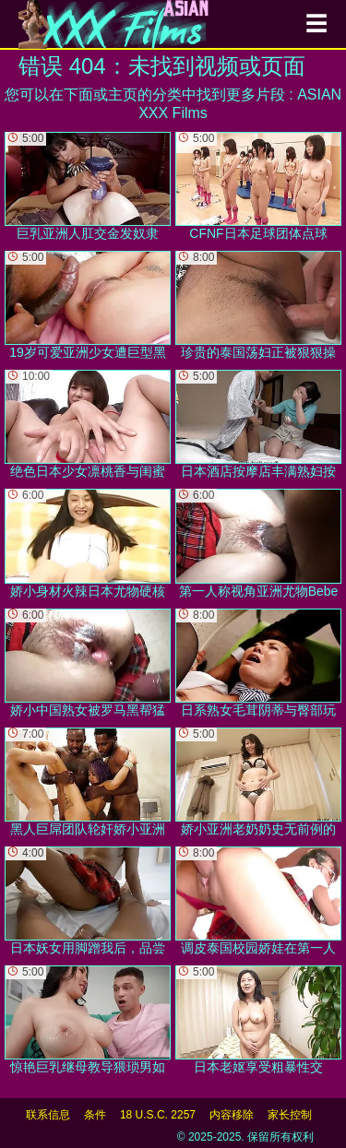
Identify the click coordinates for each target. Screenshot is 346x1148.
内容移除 (231, 1114)
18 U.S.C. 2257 (158, 1114)
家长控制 (290, 1114)
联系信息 (48, 1114)
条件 (95, 1114)
